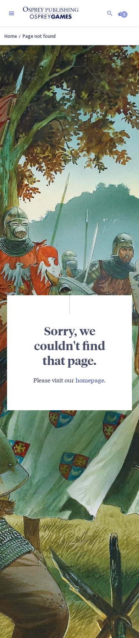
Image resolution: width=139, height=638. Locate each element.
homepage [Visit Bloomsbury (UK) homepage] (90, 379)
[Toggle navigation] (11, 13)
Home (10, 36)
